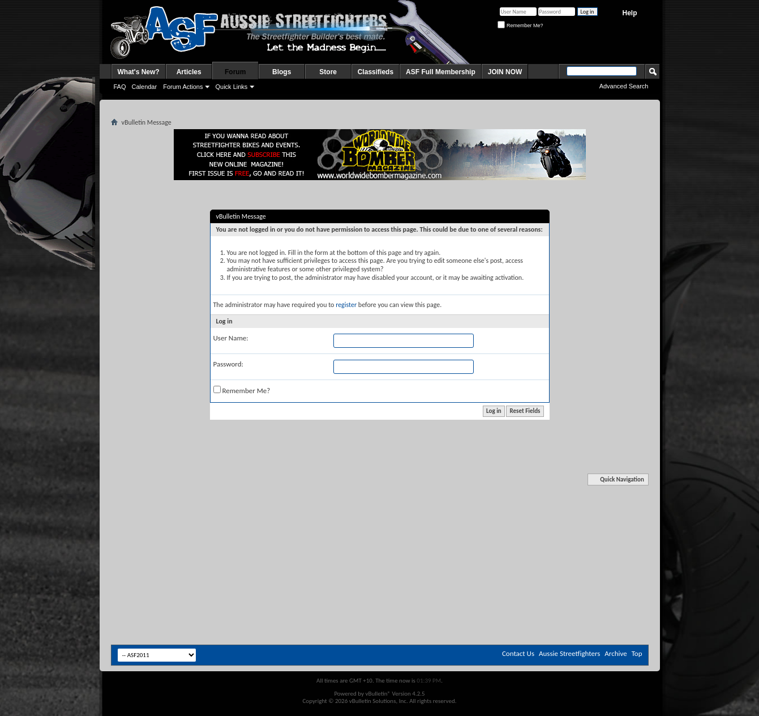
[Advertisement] (380, 508)
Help (629, 13)
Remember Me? (520, 25)
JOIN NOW (505, 72)
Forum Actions (183, 86)
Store (328, 72)
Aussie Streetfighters (569, 653)
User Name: (230, 338)
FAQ (120, 86)
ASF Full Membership (440, 72)
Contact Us (518, 653)
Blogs (281, 72)
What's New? (139, 72)
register (346, 305)
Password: (228, 364)
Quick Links (231, 86)
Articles (189, 72)
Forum (235, 72)
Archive (615, 653)
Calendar (144, 86)
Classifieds (375, 72)
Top (637, 653)
